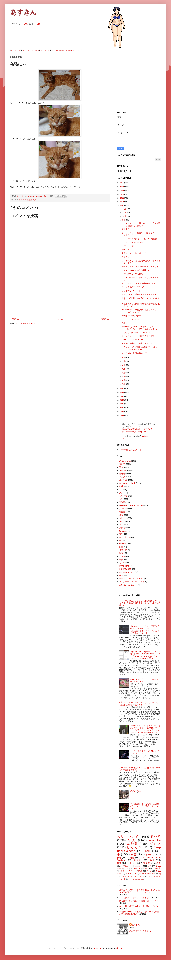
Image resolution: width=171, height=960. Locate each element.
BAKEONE (126, 250)
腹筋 (26, 23)
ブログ (122, 521)
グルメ (122, 477)
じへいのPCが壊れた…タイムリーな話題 (139, 239)
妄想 (121, 534)
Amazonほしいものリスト (130, 450)
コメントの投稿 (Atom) (25, 323)
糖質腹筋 (125, 229)
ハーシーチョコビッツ (131, 319)
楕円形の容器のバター (131, 316)
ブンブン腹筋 (136, 791)
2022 (122, 198)
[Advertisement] (59, 296)
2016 (122, 400)
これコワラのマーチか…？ (133, 287)
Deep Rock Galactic (127, 483)
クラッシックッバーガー (132, 242)
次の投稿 (15, 319)
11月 (124, 212)
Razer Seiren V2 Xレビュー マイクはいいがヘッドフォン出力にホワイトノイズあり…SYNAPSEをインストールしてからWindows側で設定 (145, 729)
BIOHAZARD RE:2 (126, 572)
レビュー (123, 518)
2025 (122, 186)
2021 (122, 201)
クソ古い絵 (56, 50)
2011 (122, 415)
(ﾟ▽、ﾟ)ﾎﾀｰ (76, 50)
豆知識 (122, 502)
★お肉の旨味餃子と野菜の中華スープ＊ (139, 343)
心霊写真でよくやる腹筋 (132, 274)
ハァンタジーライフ (30, 50)
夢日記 (122, 528)
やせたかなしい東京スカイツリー (136, 353)
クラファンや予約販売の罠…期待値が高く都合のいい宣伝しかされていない (139, 768)
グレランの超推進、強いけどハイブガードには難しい (144, 752)
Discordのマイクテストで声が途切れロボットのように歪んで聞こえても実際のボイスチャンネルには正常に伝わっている (145, 629)
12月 (124, 209)
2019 (122, 389)
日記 (121, 499)
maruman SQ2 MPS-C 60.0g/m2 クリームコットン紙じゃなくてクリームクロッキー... (140, 328)
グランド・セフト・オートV (131, 578)
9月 (123, 220)
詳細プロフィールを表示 (140, 931)
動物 (121, 553)
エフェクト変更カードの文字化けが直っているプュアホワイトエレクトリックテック (139, 891)
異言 (24, 200)
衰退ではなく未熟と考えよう (134, 253)
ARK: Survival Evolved (128, 585)
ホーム (60, 319)
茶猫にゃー (126, 257)
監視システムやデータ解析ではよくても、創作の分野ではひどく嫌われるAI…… (139, 703)
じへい (122, 562)
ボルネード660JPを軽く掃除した (136, 270)
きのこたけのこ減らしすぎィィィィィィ (139, 294)
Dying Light (124, 566)
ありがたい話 (125, 461)
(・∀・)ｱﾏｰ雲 (128, 246)
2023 (122, 194)
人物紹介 (123, 508)
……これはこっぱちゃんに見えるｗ (134, 898)
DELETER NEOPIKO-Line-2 (133, 340)
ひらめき (123, 480)
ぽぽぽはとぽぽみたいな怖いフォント (138, 332)
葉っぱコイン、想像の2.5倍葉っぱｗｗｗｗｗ (138, 901)
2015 (122, 404)
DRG (38, 23)
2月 (123, 380)
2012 (122, 411)
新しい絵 (66, 50)
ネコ (20, 200)
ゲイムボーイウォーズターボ (131, 582)
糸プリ (124, 323)
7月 (123, 361)
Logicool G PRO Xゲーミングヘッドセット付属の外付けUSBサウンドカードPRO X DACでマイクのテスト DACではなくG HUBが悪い (145, 654)
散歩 (121, 559)
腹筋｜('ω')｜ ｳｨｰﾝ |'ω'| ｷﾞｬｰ (135, 291)
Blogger (119, 948)
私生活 (122, 512)
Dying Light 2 (124, 537)
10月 (124, 216)
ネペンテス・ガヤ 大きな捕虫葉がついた (139, 283)
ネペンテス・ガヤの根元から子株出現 (138, 336)
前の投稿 (105, 319)
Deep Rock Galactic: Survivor (131, 505)
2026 (122, 183)
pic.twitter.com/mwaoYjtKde (134, 432)
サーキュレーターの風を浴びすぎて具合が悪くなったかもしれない (141, 224)
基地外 (29, 200)
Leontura (97, 948)
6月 (123, 365)
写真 (34, 200)
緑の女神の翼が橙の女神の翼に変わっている (138, 906)
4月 (123, 373)
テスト (122, 556)
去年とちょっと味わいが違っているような (140, 266)
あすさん (136, 925)
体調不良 (123, 550)
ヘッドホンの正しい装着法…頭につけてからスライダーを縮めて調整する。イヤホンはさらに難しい (139, 603)
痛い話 (122, 464)
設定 (121, 547)
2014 (122, 407)
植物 (121, 515)
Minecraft (123, 543)
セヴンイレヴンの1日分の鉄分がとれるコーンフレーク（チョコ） (140, 348)
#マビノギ (148, 429)
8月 (123, 357)
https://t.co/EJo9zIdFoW (132, 429)
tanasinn (123, 531)
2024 (122, 190)
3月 (123, 376)
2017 (122, 396)
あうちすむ (45, 50)
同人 (121, 575)
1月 (123, 384)
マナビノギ (16, 50)
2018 (122, 392)
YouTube (123, 470)
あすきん (23, 12)
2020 (122, 205)
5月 (123, 369)
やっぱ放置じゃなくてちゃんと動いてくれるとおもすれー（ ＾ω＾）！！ (144, 806)
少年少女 (123, 496)
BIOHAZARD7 (125, 569)
